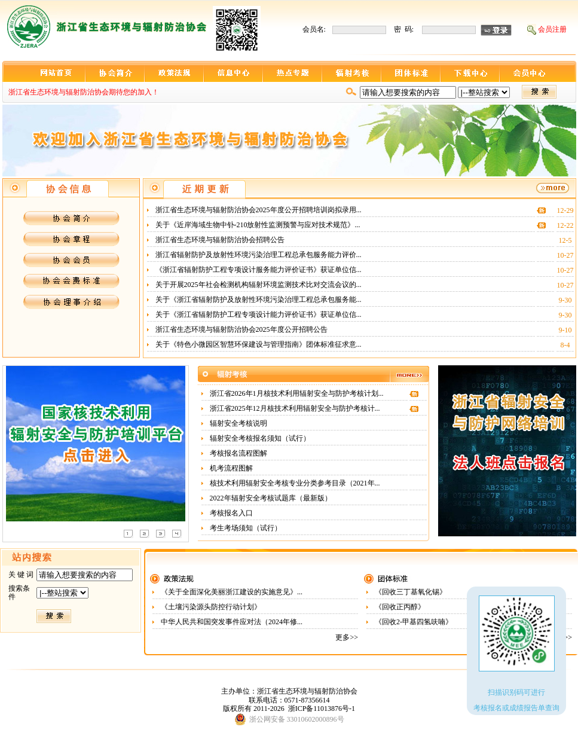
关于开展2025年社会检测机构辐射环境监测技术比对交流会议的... (258, 284)
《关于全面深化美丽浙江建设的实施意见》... (231, 592)
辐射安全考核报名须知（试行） (261, 438)
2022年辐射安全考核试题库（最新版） (272, 498)
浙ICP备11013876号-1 (321, 708)
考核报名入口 (232, 513)
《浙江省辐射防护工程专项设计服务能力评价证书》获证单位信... (258, 269)
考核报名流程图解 (239, 453)
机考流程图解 (232, 468)
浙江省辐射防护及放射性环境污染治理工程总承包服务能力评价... (258, 255)
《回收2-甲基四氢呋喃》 (414, 622)
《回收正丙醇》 (401, 607)
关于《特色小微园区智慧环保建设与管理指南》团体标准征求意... (258, 344)
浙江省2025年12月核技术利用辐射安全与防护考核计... (295, 408)
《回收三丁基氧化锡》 (411, 592)
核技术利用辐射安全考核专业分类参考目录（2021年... (295, 483)
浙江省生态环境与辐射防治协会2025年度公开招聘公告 (242, 329)
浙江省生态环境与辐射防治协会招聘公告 (220, 240)
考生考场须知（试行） (246, 528)
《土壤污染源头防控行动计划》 (212, 607)
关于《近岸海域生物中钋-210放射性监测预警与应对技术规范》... (257, 225)
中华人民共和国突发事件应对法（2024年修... (231, 622)
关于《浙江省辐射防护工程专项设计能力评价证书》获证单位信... (258, 314)
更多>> (346, 637)
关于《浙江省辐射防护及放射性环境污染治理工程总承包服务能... (258, 299)
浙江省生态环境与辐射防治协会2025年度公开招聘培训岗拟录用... (258, 210)
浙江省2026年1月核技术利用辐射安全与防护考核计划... (297, 393)
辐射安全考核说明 (239, 423)
